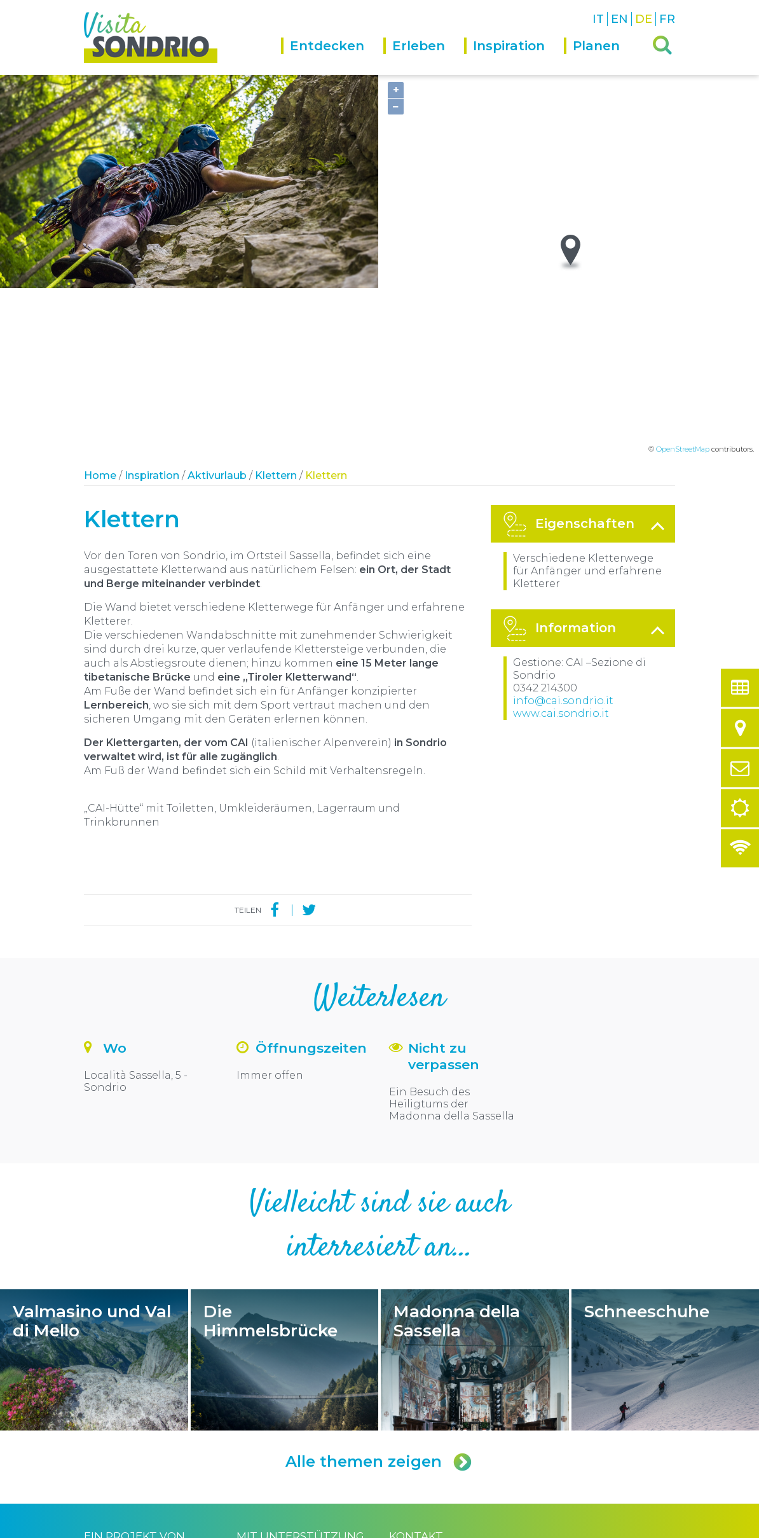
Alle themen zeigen (379, 1296)
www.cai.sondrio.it (561, 548)
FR (667, 19)
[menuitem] (332, 56)
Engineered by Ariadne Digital (620, 1527)
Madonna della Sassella (475, 1194)
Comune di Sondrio (168, 1527)
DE (643, 19)
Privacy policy (233, 1527)
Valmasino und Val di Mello (94, 1194)
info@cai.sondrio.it (563, 535)
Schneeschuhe (665, 1194)
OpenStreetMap (682, 283)
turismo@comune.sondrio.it (459, 1447)
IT (598, 19)
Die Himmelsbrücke (285, 1194)
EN (619, 19)
